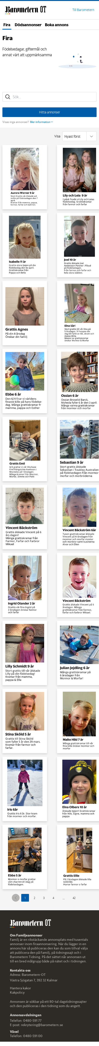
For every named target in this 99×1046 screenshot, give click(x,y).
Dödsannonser (28, 24)
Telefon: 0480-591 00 (26, 1036)
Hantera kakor (20, 988)
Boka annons (56, 24)
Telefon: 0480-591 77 (26, 1020)
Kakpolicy (17, 992)
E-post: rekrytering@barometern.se (36, 1025)
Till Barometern (83, 10)
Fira (6, 24)
